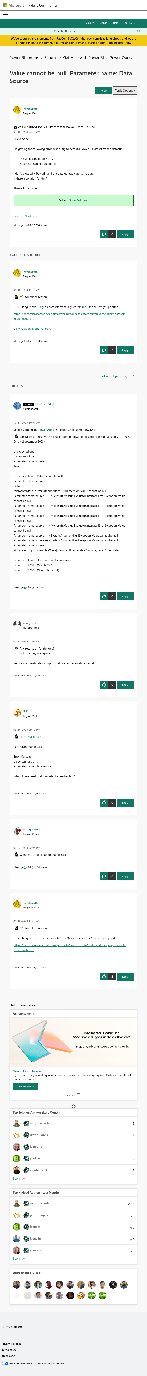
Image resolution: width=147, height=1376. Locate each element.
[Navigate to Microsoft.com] (13, 5)
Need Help (31, 216)
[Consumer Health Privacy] (50, 1363)
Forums (50, 57)
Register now (122, 43)
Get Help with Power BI (83, 57)
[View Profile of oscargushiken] (31, 829)
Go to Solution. (78, 200)
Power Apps (46, 430)
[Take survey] (25, 1086)
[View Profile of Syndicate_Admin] (45, 404)
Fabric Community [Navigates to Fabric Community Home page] (43, 5)
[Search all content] (97, 31)
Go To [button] (128, 23)
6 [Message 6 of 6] (25, 587)
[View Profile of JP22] (26, 711)
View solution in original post (32, 328)
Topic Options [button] (124, 90)
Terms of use (9, 1349)
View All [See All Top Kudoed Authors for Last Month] (19, 1258)
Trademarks (8, 1355)
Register (89, 22)
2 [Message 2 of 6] (25, 341)
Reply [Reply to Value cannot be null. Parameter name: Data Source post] (125, 234)
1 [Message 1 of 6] (25, 225)
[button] (103, 90)
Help (115, 22)
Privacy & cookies (11, 1343)
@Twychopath (32, 737)
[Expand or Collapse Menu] (5, 15)
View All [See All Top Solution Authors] (19, 1178)
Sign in (103, 22)
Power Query (121, 57)
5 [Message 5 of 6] (25, 675)
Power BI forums (24, 57)
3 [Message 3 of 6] (25, 867)
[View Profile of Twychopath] (30, 108)
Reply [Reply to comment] (125, 350)
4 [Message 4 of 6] (25, 793)
